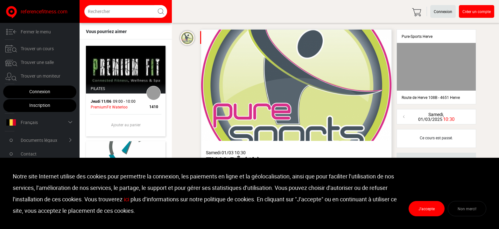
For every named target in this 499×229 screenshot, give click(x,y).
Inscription (39, 105)
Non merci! (467, 208)
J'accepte (426, 208)
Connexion (39, 91)
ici (126, 199)
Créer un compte (476, 11)
